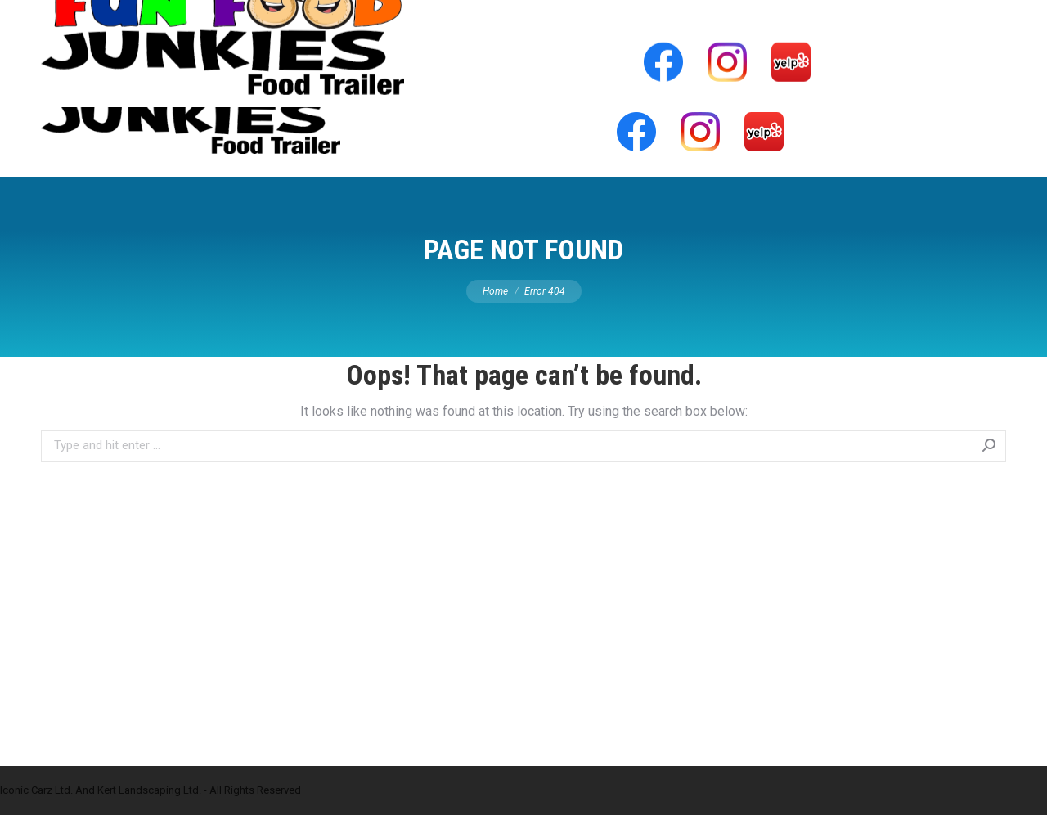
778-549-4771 (799, 14)
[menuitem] (431, 60)
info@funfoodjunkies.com (932, 14)
